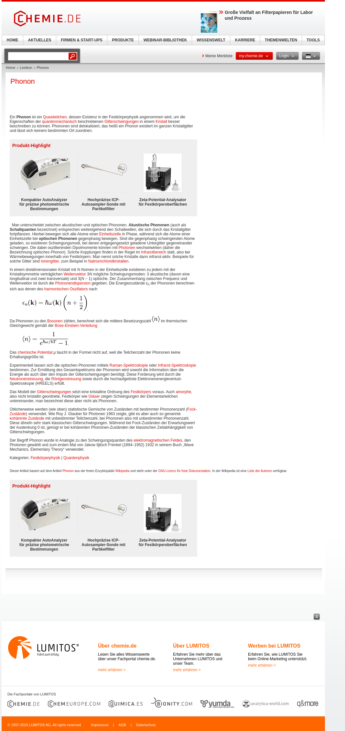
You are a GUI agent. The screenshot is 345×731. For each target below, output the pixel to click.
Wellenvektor (75, 274)
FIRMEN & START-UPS (81, 40)
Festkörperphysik (45, 458)
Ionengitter (50, 261)
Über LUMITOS (191, 646)
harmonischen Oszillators (66, 289)
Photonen (127, 247)
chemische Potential (35, 352)
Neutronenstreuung (26, 379)
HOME (12, 40)
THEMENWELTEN (281, 40)
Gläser (94, 396)
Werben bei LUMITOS (274, 646)
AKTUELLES (39, 40)
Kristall (161, 121)
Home (10, 68)
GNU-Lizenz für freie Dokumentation (184, 471)
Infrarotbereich (153, 252)
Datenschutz (146, 725)
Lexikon (26, 68)
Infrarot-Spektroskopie (177, 365)
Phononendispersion (73, 283)
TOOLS (313, 40)
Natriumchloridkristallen (108, 261)
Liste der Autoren (259, 471)
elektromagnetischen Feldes (158, 440)
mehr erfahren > (112, 670)
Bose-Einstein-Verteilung (76, 325)
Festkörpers (141, 392)
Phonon (67, 471)
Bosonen (54, 321)
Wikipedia (122, 471)
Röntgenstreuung (66, 379)
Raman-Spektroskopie (129, 365)
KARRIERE (245, 40)
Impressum (99, 725)
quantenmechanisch (59, 121)
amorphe (183, 392)
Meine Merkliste (218, 56)
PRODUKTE (123, 40)
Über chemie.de (117, 646)
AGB (122, 725)
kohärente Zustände (27, 418)
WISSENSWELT (211, 40)
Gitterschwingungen (121, 121)
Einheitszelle (110, 234)
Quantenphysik (76, 458)
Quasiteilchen (55, 117)
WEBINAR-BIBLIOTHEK (165, 40)
